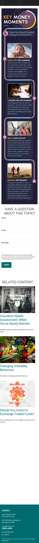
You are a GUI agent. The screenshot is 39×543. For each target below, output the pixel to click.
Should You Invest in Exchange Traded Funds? (17, 412)
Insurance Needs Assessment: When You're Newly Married (14, 319)
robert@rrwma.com (8, 526)
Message (5, 243)
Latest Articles (7, 532)
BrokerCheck (5, 540)
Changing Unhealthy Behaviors (13, 368)
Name (3, 218)
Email (3, 230)
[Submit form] (6, 265)
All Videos (5, 534)
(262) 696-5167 (11, 514)
